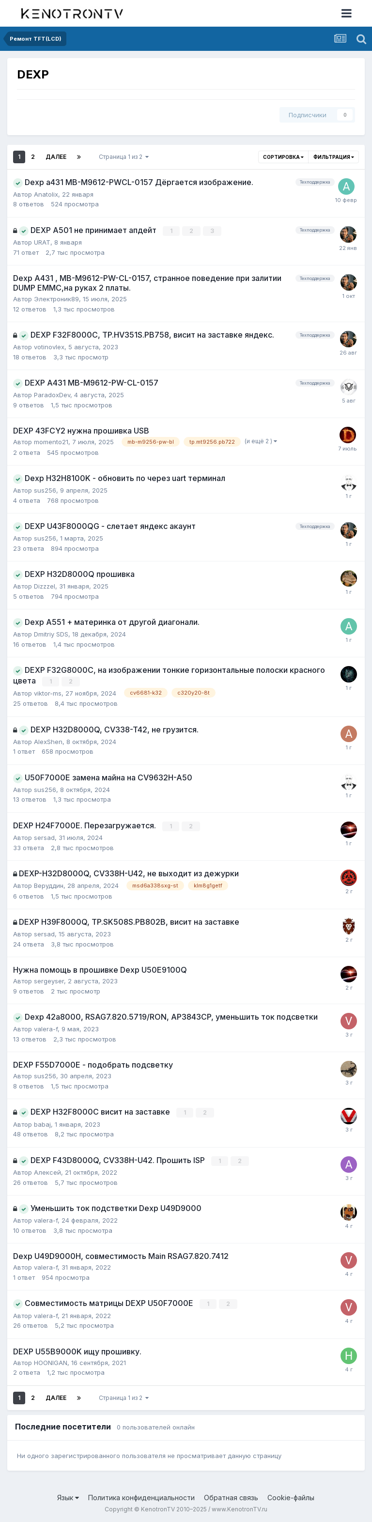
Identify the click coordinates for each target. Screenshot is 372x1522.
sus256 (45, 490)
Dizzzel (44, 586)
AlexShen (48, 741)
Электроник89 (56, 299)
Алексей (47, 1171)
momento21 (51, 442)
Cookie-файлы (290, 1495)
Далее (56, 156)
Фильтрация (333, 157)
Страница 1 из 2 (124, 156)
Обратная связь (231, 1495)
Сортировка (283, 157)
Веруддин (48, 885)
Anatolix (46, 194)
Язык (68, 1495)
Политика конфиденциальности (141, 1495)
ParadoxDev (52, 395)
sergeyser (49, 980)
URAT (42, 242)
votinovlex (49, 347)
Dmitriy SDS (51, 634)
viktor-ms (48, 693)
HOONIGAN (50, 1361)
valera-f (46, 1028)
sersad (44, 837)
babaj (42, 1123)
